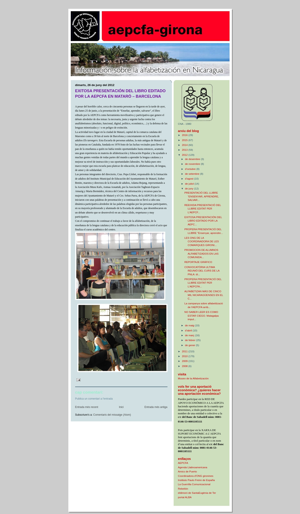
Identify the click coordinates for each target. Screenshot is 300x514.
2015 (185, 140)
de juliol (190, 183)
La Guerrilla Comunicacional (194, 484)
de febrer (190, 340)
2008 (185, 366)
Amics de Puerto (187, 471)
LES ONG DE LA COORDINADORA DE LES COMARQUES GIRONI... (201, 241)
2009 (185, 361)
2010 (185, 356)
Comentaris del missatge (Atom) (112, 414)
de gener (190, 345)
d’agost (189, 178)
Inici (121, 407)
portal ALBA (185, 497)
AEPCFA (183, 462)
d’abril (189, 330)
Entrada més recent (86, 407)
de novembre (193, 163)
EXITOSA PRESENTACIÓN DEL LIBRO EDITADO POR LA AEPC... (203, 221)
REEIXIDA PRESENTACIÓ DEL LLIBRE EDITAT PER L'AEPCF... (202, 209)
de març (190, 335)
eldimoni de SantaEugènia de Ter (197, 492)
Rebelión (183, 488)
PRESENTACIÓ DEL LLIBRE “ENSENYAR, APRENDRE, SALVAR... (201, 196)
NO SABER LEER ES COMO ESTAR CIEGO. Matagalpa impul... (201, 315)
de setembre (192, 173)
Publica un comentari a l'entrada (94, 398)
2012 (185, 154)
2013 (185, 149)
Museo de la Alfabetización (193, 378)
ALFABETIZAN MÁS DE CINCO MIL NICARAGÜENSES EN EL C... (203, 295)
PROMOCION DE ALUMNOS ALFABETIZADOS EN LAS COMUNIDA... (201, 253)
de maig (190, 325)
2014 (185, 144)
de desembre (193, 159)
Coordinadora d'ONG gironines (195, 475)
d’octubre (190, 168)
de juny (189, 188)
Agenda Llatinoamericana (192, 467)
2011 (185, 351)
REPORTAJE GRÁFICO (198, 262)
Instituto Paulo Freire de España (196, 480)
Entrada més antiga (155, 407)
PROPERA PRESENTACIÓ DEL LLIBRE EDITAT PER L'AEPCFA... (203, 283)
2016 (185, 135)
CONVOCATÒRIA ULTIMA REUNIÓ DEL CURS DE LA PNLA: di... (202, 271)
